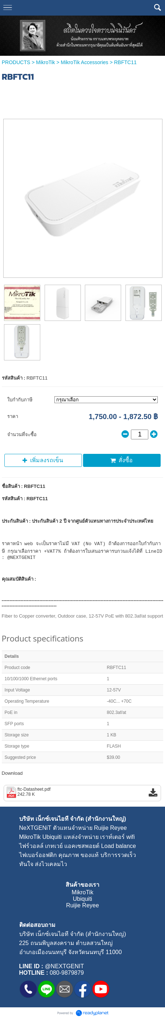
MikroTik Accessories (84, 62)
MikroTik (45, 62)
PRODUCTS (16, 62)
